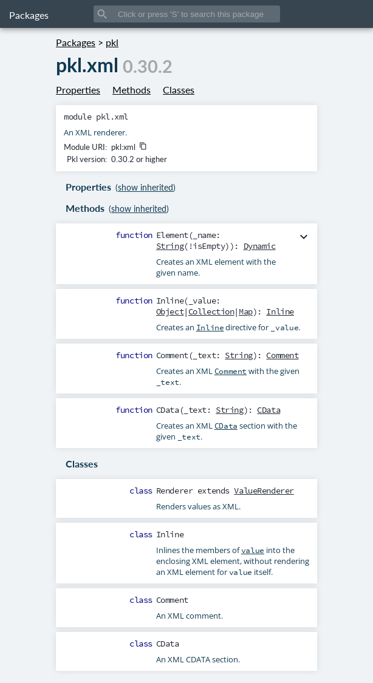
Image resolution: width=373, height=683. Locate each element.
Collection (211, 311)
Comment (282, 355)
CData (268, 409)
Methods (131, 89)
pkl (112, 42)
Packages (29, 15)
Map (246, 311)
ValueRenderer (263, 490)
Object (169, 311)
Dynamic (260, 245)
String (169, 245)
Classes (178, 89)
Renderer (174, 490)
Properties (78, 89)
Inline (279, 311)
